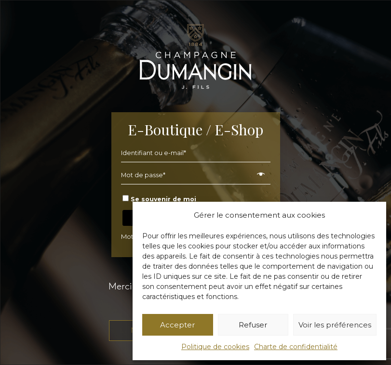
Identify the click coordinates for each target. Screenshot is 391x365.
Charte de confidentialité (295, 346)
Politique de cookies (215, 346)
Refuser (253, 324)
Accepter (177, 324)
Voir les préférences (334, 324)
